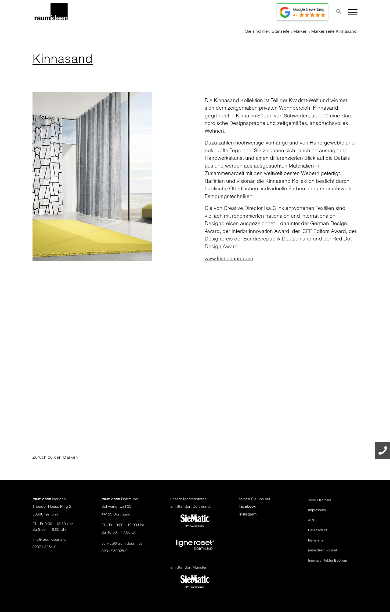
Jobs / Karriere (319, 500)
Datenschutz (318, 530)
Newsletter (316, 540)
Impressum (317, 510)
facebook (247, 506)
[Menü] (351, 12)
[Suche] (339, 12)
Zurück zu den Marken (55, 457)
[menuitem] (339, 12)
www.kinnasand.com (229, 258)
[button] (12, 600)
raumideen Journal (322, 550)
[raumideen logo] (50, 12)
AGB (312, 520)
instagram (248, 514)
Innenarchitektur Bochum (327, 560)
